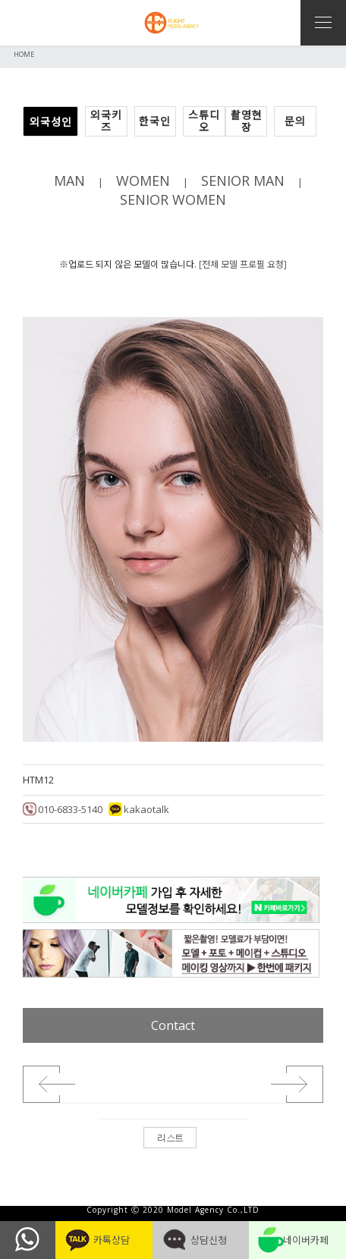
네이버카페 (298, 1240)
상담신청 (201, 1240)
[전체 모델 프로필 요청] (243, 264)
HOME (24, 54)
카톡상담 (103, 1240)
